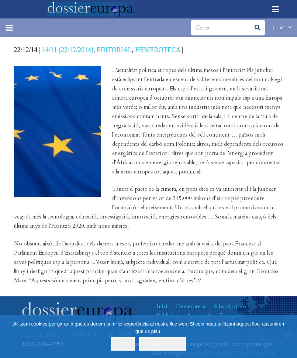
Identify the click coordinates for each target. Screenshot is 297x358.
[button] (275, 9)
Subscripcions (229, 306)
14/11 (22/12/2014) (67, 50)
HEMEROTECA (157, 50)
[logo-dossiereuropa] (91, 9)
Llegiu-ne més (162, 344)
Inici (162, 306)
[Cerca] (228, 27)
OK (123, 344)
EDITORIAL (114, 50)
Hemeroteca (190, 306)
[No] (287, 336)
